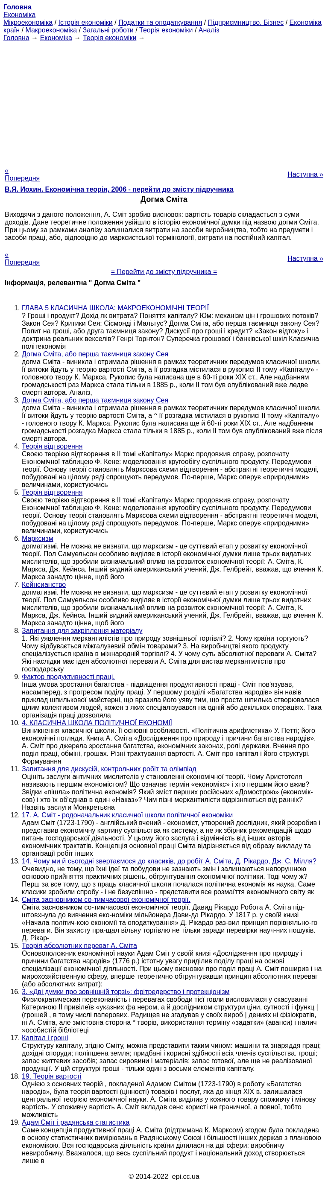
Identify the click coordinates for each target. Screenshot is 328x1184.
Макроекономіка (51, 30)
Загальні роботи (107, 30)
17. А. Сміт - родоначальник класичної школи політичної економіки (127, 815)
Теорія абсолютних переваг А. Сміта (79, 945)
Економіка (19, 14)
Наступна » (305, 174)
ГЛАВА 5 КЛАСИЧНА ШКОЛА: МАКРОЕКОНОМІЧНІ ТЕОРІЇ (115, 308)
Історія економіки (86, 22)
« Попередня (22, 174)
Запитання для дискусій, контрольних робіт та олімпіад (109, 769)
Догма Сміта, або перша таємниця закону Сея (95, 354)
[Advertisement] (164, 101)
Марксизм (37, 538)
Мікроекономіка (28, 22)
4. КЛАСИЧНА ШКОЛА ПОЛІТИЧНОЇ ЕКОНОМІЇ (97, 722)
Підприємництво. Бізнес (246, 22)
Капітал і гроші (45, 1037)
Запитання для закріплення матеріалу (82, 630)
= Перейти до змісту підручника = (164, 271)
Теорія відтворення (52, 446)
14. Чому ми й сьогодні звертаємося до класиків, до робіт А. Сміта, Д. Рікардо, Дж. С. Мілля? (169, 861)
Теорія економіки (166, 30)
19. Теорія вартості (52, 1076)
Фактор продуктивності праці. (68, 676)
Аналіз (209, 30)
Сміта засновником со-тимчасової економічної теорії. (106, 899)
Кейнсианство (44, 584)
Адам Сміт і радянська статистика (75, 1122)
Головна (16, 37)
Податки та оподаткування (160, 22)
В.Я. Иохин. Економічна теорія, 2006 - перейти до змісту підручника (119, 189)
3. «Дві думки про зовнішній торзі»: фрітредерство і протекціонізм (125, 991)
